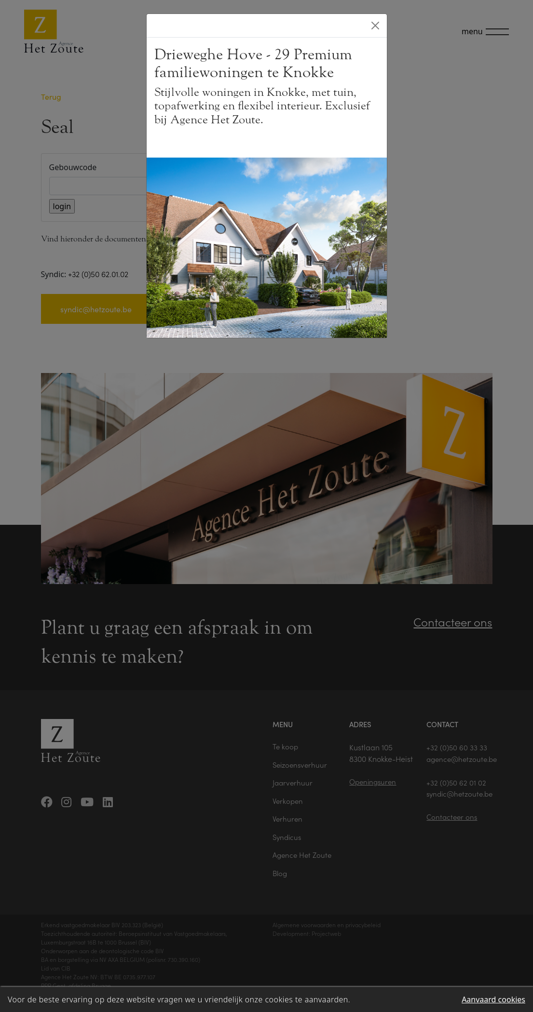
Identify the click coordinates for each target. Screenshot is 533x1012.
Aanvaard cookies (493, 999)
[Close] (375, 25)
